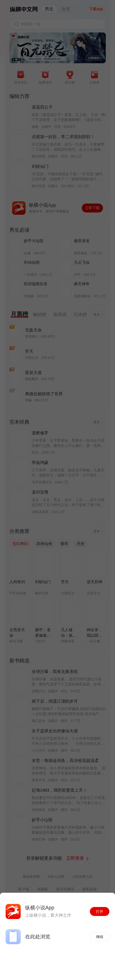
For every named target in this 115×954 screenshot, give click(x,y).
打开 (99, 912)
